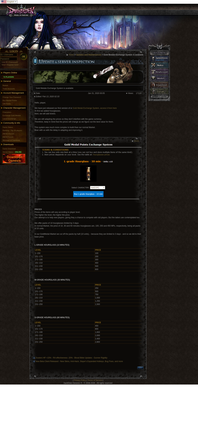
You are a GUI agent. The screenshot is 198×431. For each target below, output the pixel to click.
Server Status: (8, 152)
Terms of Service (95, 380)
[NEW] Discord (8, 134)
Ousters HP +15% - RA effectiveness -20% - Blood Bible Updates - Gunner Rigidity (71, 358)
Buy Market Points (10, 100)
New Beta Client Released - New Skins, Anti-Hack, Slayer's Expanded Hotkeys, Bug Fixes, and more (79, 361)
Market (5, 85)
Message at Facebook (11, 140)
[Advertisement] (46, 407)
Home (71, 55)
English (8, 1)
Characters (7, 112)
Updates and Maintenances (88, 55)
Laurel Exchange (9, 119)
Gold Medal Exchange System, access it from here (95, 108)
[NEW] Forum (8, 137)
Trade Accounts (9, 89)
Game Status (8, 127)
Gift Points (7, 104)
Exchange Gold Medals (12, 115)
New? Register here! (10, 65)
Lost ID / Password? (10, 62)
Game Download (9, 149)
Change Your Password (12, 97)
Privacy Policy (80, 380)
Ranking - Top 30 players (12, 130)
